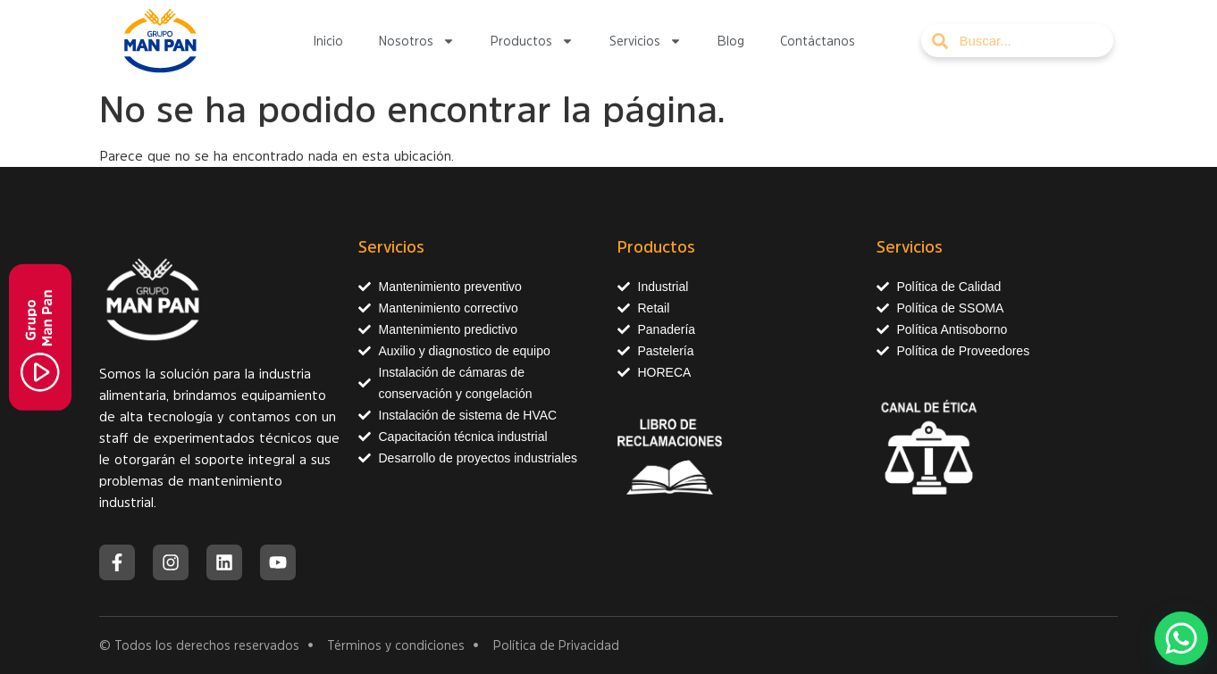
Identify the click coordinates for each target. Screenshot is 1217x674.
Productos (532, 41)
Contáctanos (817, 41)
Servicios (645, 41)
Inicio (328, 41)
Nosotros (417, 41)
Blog (731, 41)
